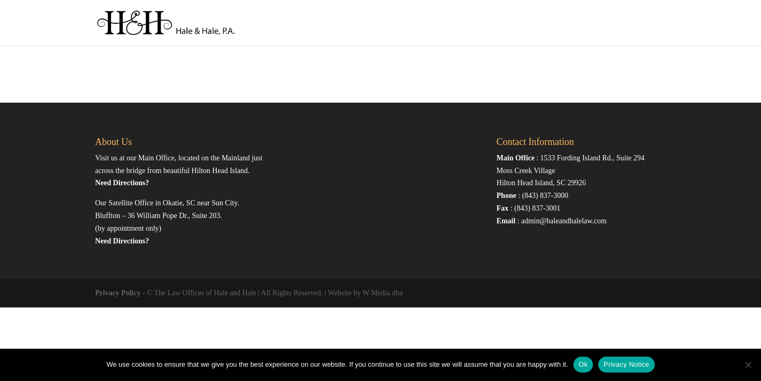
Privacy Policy (118, 293)
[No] (748, 364)
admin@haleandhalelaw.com (564, 221)
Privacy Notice (626, 364)
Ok (583, 364)
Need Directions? (122, 183)
